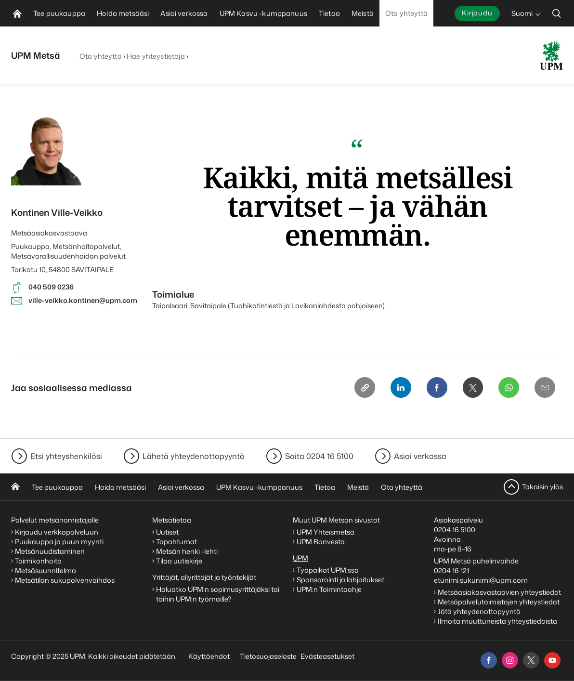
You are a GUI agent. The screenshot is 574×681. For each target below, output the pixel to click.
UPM (300, 558)
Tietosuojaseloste (267, 656)
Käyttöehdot (209, 656)
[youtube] (552, 660)
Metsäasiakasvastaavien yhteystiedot (499, 592)
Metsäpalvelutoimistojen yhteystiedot (499, 602)
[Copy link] (361, 387)
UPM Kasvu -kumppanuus (259, 487)
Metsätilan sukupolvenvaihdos (65, 580)
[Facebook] (434, 387)
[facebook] (489, 660)
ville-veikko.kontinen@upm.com (82, 300)
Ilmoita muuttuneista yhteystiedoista (497, 621)
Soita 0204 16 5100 (319, 456)
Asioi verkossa (420, 456)
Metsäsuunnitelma (45, 570)
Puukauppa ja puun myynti (59, 542)
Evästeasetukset (327, 656)
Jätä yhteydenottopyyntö (479, 611)
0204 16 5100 (454, 529)
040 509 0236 (51, 287)
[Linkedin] (398, 387)
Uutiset (167, 532)
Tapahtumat (176, 542)
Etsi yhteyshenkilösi (66, 456)
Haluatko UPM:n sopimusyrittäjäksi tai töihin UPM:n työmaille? (217, 594)
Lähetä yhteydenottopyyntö (194, 456)
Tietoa (324, 487)
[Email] (544, 387)
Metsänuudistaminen (50, 551)
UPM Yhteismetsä (325, 532)
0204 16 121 (451, 570)
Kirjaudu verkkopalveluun (56, 532)
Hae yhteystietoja (155, 56)
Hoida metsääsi (120, 487)
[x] (531, 660)
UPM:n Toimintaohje (329, 589)
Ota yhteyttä (100, 56)
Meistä (358, 487)
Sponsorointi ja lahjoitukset (341, 580)
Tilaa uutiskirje (179, 561)
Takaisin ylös (542, 487)
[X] (471, 387)
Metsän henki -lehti (187, 551)
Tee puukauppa (57, 487)
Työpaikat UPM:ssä (328, 570)
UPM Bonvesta (321, 542)
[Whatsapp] (508, 387)
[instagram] (510, 660)
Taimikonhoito (38, 561)
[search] (556, 13)
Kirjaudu (477, 13)
